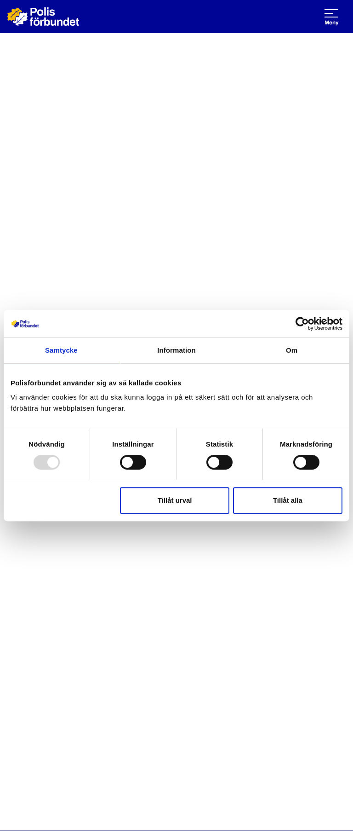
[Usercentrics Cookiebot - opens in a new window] (302, 324)
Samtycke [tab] (61, 350)
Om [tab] (291, 350)
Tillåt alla (287, 500)
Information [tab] (176, 350)
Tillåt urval (175, 500)
